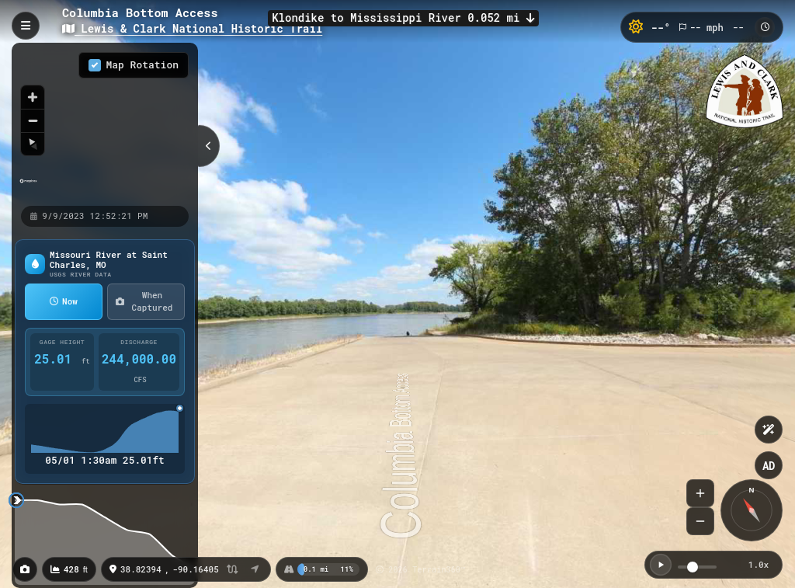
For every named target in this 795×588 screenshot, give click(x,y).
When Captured (144, 301)
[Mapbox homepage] (28, 188)
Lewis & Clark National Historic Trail (192, 28)
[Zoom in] (32, 97)
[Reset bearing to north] (32, 143)
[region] (105, 123)
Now (64, 301)
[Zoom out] (32, 120)
